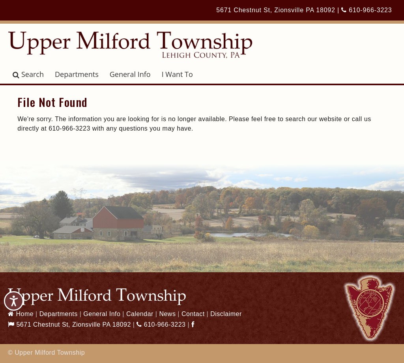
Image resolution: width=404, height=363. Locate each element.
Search (28, 74)
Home (21, 314)
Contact (193, 314)
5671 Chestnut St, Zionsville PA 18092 (275, 10)
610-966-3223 (366, 10)
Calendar (139, 314)
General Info (130, 74)
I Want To (177, 74)
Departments (77, 74)
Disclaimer (226, 314)
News (167, 314)
